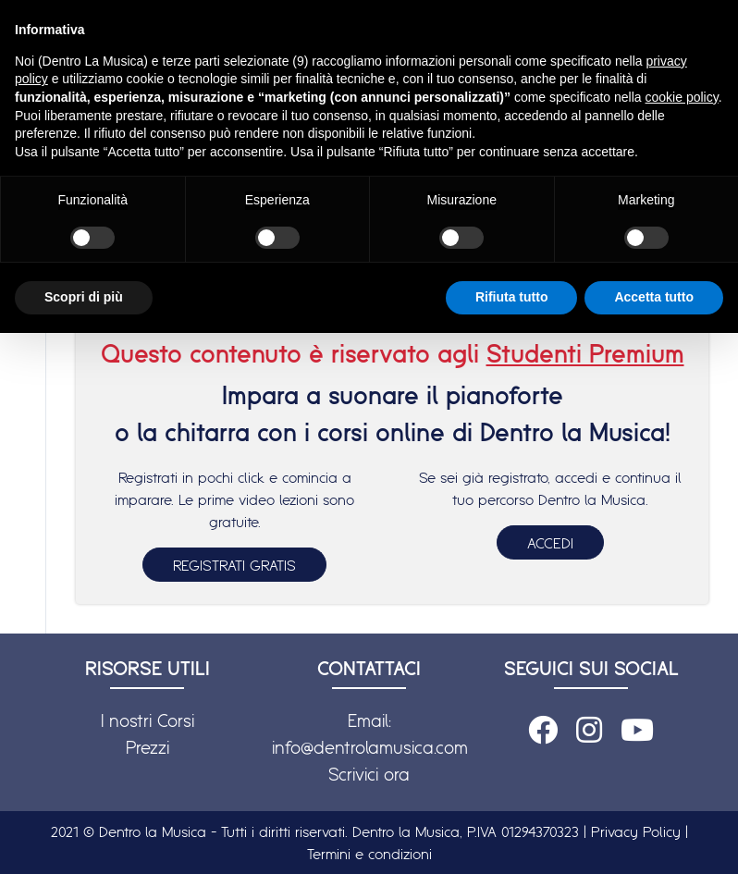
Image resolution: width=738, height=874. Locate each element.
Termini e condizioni (369, 853)
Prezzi (147, 747)
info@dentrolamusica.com (370, 747)
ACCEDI (550, 543)
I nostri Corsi (147, 720)
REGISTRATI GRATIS (234, 565)
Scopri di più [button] (83, 296)
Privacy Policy (636, 831)
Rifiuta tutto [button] (511, 296)
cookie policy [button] (682, 97)
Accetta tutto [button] (654, 296)
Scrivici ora (369, 774)
